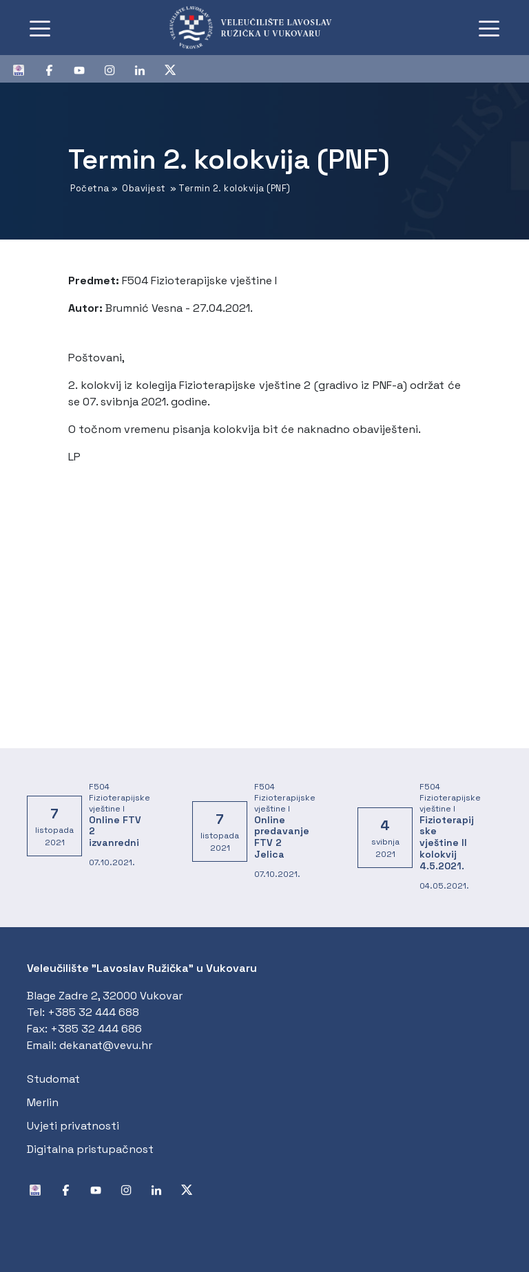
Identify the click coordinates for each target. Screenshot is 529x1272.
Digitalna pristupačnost (90, 1149)
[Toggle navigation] (40, 27)
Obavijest (144, 188)
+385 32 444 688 (93, 1012)
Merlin (43, 1102)
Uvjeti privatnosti (73, 1126)
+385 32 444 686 (96, 1028)
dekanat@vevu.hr (105, 1045)
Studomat (53, 1079)
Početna (90, 188)
